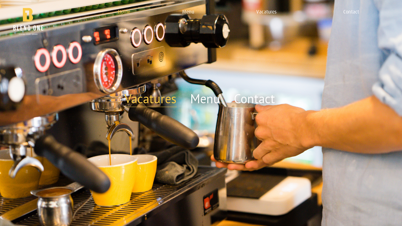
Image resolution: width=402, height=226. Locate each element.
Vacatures (150, 98)
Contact (254, 98)
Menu (205, 98)
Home (124, 11)
